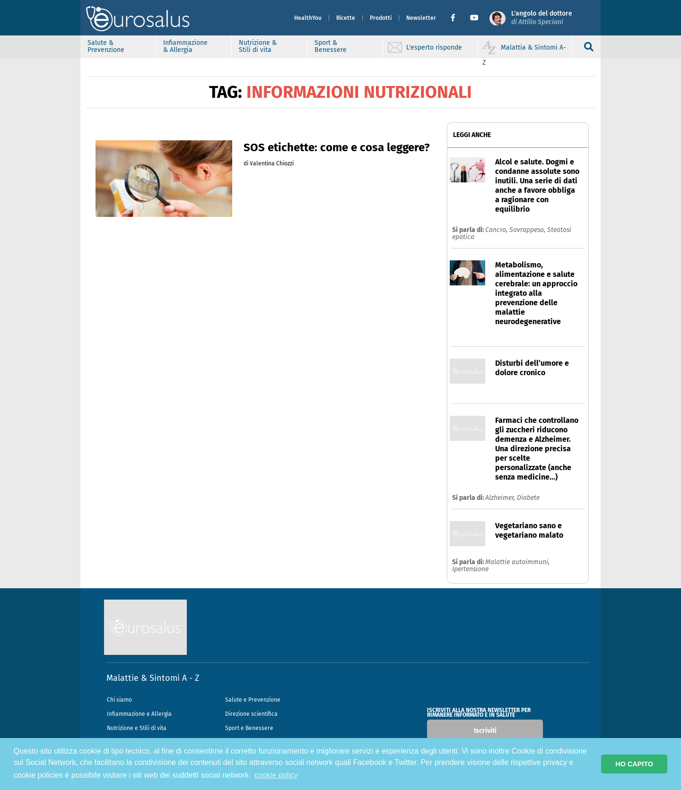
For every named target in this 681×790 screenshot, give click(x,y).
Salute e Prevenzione (252, 699)
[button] (457, 18)
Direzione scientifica (251, 714)
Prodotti (381, 18)
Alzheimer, (501, 498)
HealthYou (308, 18)
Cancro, (497, 230)
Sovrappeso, (528, 230)
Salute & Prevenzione (105, 46)
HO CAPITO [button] (634, 764)
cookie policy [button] (276, 775)
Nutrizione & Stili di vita (258, 46)
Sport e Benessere (249, 728)
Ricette (345, 18)
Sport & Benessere (330, 46)
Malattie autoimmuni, (517, 562)
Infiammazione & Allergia (185, 46)
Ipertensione (470, 569)
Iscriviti (485, 731)
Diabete (528, 498)
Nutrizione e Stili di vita (136, 728)
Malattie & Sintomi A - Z (152, 678)
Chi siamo (119, 699)
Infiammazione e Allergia (139, 714)
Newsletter (421, 18)
